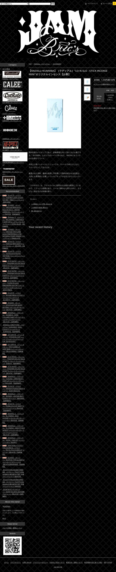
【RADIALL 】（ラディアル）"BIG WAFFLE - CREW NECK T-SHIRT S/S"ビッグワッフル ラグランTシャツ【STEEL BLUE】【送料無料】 (13, 221)
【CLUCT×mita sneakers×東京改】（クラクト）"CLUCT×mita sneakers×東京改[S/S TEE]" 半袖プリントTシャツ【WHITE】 (13, 483)
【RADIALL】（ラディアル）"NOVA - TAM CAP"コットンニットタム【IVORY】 (13, 440)
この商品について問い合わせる (41, 204)
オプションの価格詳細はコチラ (104, 84)
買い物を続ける (36, 211)
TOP (30, 64)
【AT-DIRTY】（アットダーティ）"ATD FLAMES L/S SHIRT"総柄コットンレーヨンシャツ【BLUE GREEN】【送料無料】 (13, 349)
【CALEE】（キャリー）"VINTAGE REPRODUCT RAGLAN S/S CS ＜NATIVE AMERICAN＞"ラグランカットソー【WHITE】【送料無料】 (13, 209)
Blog (4, 518)
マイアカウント (92, 3)
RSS (105, 562)
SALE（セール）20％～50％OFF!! (13, 186)
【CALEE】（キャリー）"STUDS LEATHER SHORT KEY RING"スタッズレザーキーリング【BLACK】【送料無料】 (13, 306)
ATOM (110, 562)
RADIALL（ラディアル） (42, 64)
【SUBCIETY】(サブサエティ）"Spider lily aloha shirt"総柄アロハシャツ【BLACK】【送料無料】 (13, 492)
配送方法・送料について (74, 562)
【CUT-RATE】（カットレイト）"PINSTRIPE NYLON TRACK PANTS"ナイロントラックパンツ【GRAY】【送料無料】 (13, 274)
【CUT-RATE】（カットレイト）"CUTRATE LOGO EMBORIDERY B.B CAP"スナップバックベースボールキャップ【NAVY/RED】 (13, 285)
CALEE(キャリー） (8, 89)
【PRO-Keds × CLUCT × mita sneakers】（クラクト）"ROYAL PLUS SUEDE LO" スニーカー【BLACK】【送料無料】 (13, 450)
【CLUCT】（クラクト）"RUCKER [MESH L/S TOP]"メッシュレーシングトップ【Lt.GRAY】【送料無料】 (13, 296)
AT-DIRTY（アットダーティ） (12, 150)
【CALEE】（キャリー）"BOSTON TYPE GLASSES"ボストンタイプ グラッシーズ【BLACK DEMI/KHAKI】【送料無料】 (13, 462)
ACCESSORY (57, 64)
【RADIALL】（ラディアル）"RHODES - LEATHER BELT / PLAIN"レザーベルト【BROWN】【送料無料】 (13, 397)
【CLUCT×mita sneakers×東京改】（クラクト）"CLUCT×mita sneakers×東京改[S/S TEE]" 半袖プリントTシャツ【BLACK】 (13, 473)
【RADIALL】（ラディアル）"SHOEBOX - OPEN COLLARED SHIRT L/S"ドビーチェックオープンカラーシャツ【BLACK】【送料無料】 (13, 317)
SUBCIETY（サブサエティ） (11, 121)
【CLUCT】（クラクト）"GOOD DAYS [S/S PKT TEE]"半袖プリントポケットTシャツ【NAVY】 (13, 254)
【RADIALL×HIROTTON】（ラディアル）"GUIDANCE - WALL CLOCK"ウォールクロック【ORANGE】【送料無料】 (13, 328)
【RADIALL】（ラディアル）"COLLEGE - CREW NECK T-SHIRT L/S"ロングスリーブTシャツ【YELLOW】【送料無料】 (13, 379)
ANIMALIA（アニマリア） (11, 139)
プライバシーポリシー (40, 562)
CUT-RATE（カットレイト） (11, 102)
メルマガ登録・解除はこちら (12, 528)
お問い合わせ (26, 562)
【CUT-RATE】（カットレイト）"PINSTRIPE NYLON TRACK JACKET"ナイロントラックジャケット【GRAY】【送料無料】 (13, 360)
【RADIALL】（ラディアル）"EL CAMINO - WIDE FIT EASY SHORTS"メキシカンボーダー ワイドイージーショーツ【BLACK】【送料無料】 (13, 430)
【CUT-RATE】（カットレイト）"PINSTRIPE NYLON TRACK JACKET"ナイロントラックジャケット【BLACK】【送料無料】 (13, 370)
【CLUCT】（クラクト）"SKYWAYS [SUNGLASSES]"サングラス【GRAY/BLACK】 (13, 388)
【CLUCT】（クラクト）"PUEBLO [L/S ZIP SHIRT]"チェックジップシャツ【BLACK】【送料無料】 (13, 407)
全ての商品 (6, 69)
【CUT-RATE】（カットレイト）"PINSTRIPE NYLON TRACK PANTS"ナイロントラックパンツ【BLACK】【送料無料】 (13, 264)
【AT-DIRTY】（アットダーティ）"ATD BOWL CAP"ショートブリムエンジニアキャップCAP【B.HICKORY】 (13, 338)
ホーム (6, 562)
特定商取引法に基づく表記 (93, 562)
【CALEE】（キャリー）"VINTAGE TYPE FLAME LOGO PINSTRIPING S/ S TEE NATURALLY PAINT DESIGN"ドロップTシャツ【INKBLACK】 (13, 233)
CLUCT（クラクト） (9, 114)
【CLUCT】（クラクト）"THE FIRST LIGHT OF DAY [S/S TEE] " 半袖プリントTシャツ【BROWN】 (13, 198)
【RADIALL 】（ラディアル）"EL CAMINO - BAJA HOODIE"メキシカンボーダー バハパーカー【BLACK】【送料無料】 (13, 418)
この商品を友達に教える (39, 207)
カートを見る (109, 3)
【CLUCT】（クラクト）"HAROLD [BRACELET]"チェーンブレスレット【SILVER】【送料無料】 (13, 244)
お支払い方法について (57, 562)
